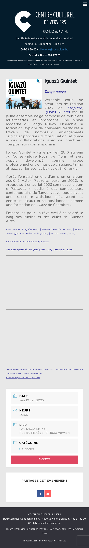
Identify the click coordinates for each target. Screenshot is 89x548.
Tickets (44, 459)
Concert (28, 449)
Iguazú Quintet (57, 112)
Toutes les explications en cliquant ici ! (23, 378)
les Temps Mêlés (40, 241)
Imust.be (62, 541)
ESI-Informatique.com (45, 541)
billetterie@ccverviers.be (53, 49)
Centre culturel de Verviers (44, 514)
